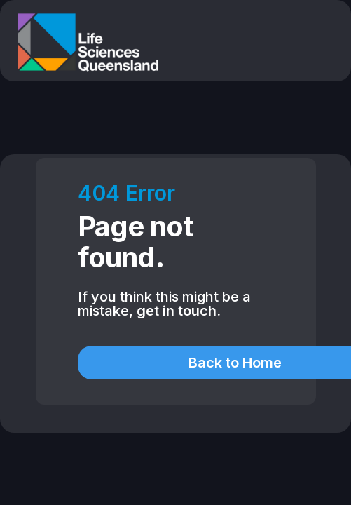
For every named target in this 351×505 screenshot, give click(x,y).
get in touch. (179, 310)
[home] (84, 42)
